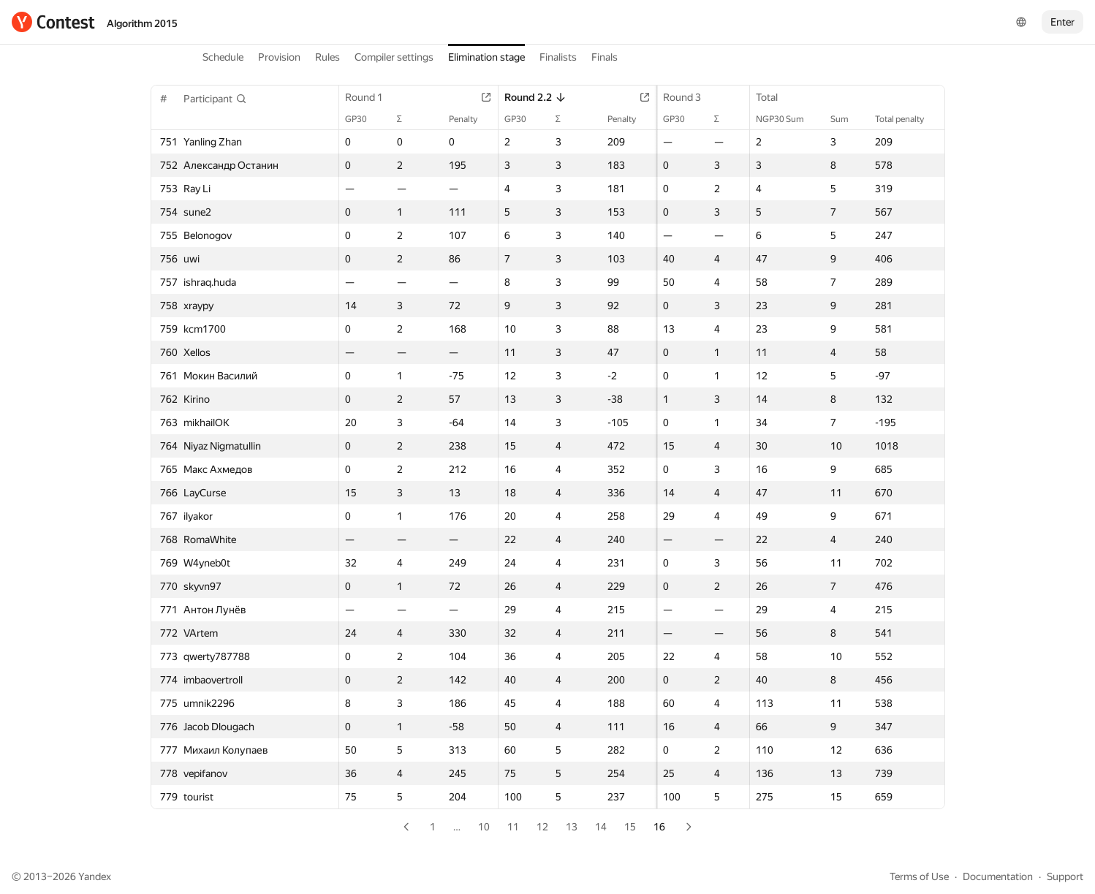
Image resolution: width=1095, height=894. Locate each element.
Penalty (447, 119)
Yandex (94, 876)
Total (772, 97)
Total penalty (906, 119)
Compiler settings (394, 57)
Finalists (558, 57)
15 (630, 827)
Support (1065, 876)
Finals (604, 57)
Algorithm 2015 (142, 23)
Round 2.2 (513, 97)
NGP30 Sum (785, 119)
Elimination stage (486, 57)
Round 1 (372, 97)
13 (571, 827)
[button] (215, 99)
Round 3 (644, 97)
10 (484, 827)
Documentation (998, 876)
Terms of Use (919, 876)
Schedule (222, 57)
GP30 (364, 119)
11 (513, 827)
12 (542, 827)
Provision (279, 57)
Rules (327, 57)
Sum (846, 119)
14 (601, 827)
